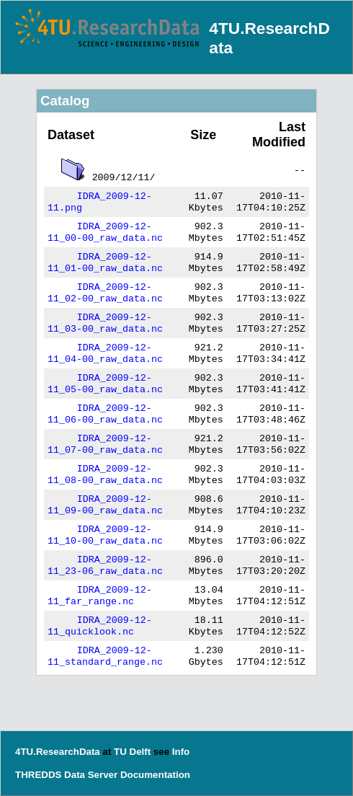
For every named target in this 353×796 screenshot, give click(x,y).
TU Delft (132, 751)
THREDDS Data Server (66, 774)
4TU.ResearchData (57, 751)
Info (180, 751)
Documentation (155, 774)
